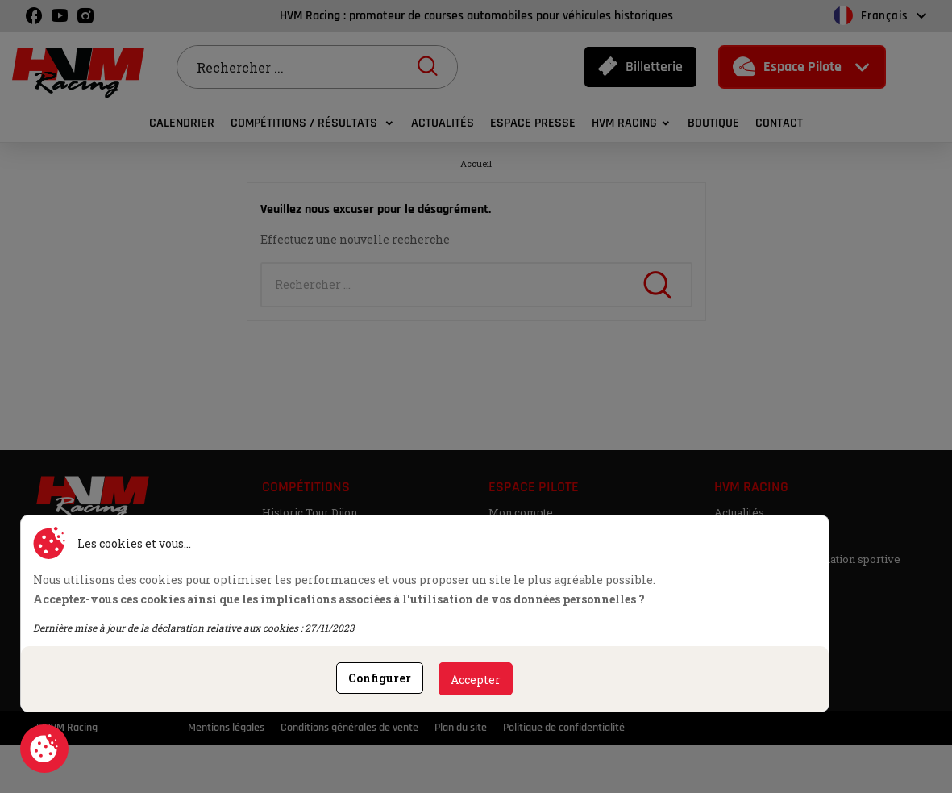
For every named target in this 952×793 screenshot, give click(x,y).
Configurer (379, 678)
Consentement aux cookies (44, 748)
